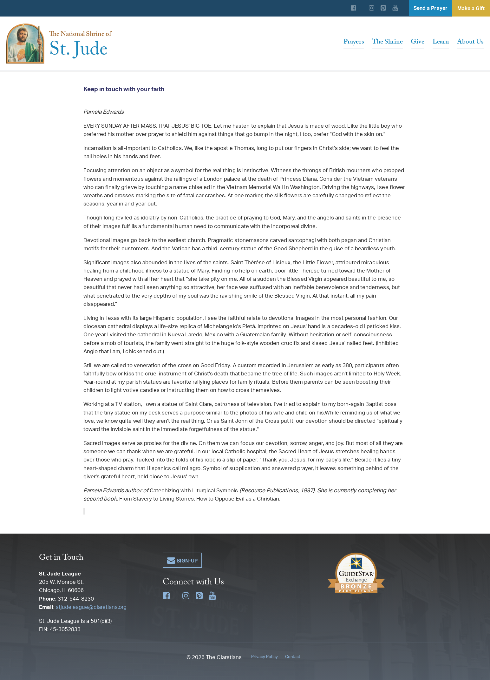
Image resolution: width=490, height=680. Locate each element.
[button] (183, 560)
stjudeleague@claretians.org (91, 606)
